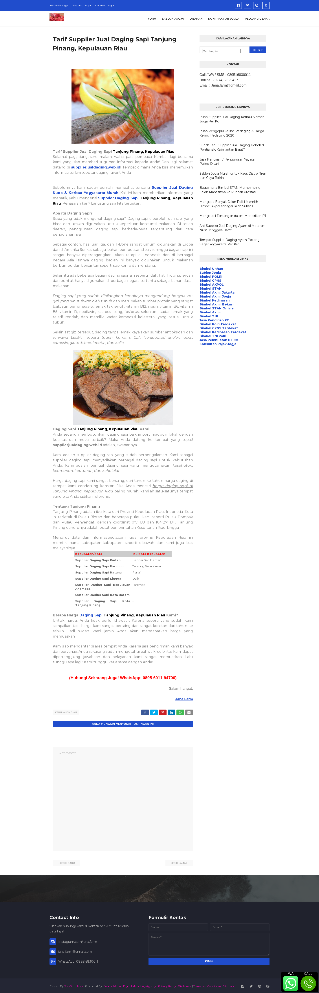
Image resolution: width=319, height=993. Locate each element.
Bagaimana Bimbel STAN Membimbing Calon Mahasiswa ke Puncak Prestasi (230, 190)
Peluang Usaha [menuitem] (257, 18)
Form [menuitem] (152, 18)
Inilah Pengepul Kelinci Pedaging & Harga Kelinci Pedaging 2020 (232, 133)
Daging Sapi (91, 615)
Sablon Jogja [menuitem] (173, 18)
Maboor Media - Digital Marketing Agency (129, 985)
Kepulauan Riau (66, 712)
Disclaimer (184, 985)
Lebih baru (67, 862)
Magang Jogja (82, 5)
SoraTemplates (73, 985)
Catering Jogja (104, 5)
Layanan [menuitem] (196, 18)
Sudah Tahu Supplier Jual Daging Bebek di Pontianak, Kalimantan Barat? (232, 147)
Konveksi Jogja (59, 5)
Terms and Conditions (207, 985)
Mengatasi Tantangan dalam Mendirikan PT (233, 216)
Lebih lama (178, 862)
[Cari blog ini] (221, 51)
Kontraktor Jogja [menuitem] (223, 18)
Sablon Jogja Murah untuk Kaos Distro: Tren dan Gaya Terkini (233, 176)
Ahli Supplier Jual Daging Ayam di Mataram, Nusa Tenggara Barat (233, 228)
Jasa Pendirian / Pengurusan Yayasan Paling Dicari (228, 161)
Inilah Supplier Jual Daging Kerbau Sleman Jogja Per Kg (232, 119)
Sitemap (228, 985)
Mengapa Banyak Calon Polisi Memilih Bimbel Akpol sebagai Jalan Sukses (229, 204)
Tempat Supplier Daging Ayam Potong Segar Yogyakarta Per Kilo (230, 242)
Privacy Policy (167, 985)
